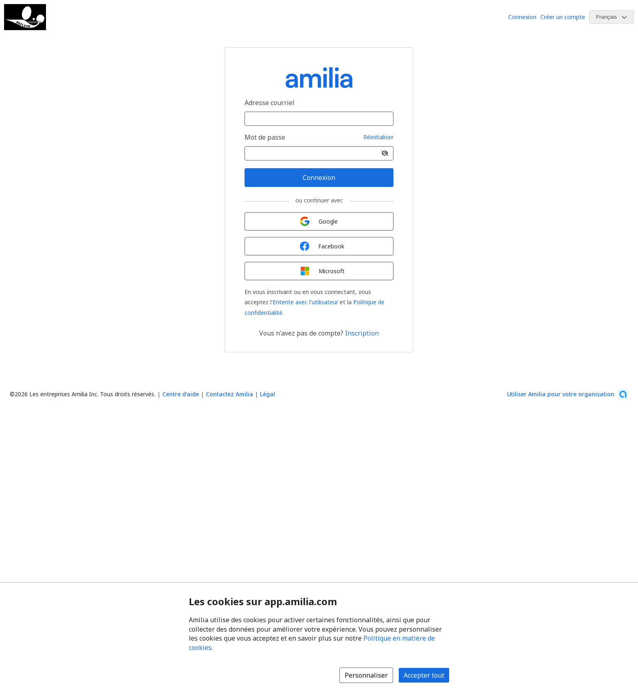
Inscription (362, 333)
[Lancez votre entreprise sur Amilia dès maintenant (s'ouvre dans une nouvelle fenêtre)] (567, 394)
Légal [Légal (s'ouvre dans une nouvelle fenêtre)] (267, 394)
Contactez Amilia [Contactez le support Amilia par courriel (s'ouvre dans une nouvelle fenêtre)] (229, 394)
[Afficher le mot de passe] (385, 153)
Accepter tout (424, 675)
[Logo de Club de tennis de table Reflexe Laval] (25, 17)
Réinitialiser (378, 137)
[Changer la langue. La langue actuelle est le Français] (611, 17)
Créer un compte (562, 17)
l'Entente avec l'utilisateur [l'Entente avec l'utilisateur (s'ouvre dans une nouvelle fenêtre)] (304, 302)
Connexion (522, 17)
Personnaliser (366, 675)
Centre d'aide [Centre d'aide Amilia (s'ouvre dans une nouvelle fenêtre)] (180, 394)
